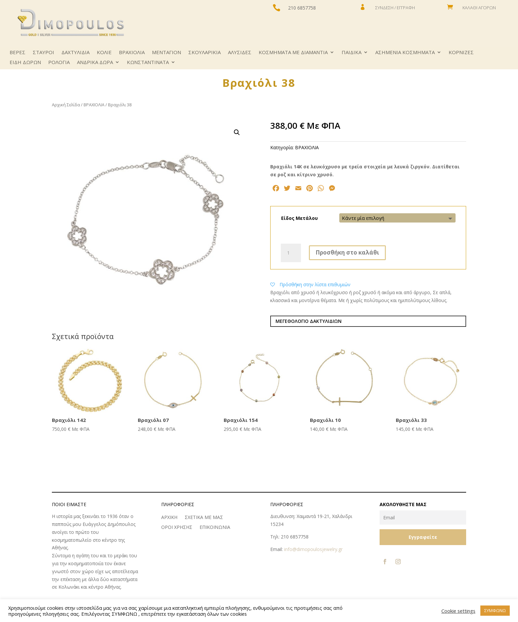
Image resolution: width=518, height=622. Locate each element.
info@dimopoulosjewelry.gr (313, 549)
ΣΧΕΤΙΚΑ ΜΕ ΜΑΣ (204, 517)
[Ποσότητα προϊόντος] (291, 253)
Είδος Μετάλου (299, 218)
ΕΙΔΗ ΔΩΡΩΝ (25, 62)
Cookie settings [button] (458, 611)
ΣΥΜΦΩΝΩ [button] (495, 610)
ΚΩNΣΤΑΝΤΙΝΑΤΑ (148, 62)
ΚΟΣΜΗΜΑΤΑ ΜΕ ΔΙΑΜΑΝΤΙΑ (293, 52)
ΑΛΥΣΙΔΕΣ (239, 52)
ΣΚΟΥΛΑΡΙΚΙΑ (204, 52)
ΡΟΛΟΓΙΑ (59, 62)
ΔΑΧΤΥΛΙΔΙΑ (75, 52)
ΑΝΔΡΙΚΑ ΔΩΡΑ (95, 62)
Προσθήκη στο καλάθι (347, 252)
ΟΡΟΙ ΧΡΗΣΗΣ (176, 527)
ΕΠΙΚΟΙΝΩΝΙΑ (215, 527)
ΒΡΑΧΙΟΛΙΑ (132, 52)
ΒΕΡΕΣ (17, 52)
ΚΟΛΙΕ (104, 52)
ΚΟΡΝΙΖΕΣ (461, 52)
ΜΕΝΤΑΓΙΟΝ (166, 52)
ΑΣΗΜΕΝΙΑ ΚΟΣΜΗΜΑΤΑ (405, 52)
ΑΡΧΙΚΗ (169, 517)
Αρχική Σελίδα (66, 105)
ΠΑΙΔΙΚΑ (351, 52)
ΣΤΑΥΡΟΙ (43, 52)
